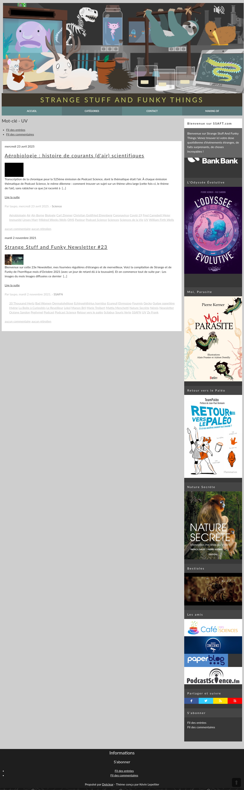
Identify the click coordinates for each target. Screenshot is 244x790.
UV (146, 219)
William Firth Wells (161, 219)
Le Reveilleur (54, 307)
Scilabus (109, 312)
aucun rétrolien (41, 228)
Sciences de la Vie (131, 219)
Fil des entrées (15, 130)
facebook (191, 701)
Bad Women (43, 303)
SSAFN (58, 294)
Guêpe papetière (164, 303)
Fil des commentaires (20, 134)
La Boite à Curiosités (32, 307)
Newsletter (166, 307)
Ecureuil (112, 303)
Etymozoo (124, 303)
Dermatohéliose (62, 303)
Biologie (50, 215)
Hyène (13, 307)
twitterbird (205, 701)
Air (28, 215)
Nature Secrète (139, 307)
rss (220, 701)
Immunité (15, 219)
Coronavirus (121, 215)
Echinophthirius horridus (90, 303)
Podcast (49, 312)
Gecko (148, 303)
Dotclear (107, 784)
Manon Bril (78, 307)
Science (57, 206)
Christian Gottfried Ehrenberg (92, 215)
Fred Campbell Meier (156, 215)
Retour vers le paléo (90, 312)
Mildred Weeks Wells (53, 219)
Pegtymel (37, 312)
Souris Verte (123, 312)
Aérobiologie (17, 215)
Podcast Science (96, 219)
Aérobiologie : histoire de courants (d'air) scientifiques (74, 155)
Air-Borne (37, 215)
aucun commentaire (18, 228)
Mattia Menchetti (117, 307)
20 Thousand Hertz (21, 303)
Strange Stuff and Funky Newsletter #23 (56, 247)
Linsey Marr (30, 219)
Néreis (154, 307)
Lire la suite (12, 197)
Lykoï (67, 307)
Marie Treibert (96, 307)
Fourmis (137, 303)
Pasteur (80, 219)
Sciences (113, 219)
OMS (70, 219)
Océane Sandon (19, 312)
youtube (234, 701)
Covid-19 (136, 215)
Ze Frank (152, 312)
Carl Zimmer (64, 215)
